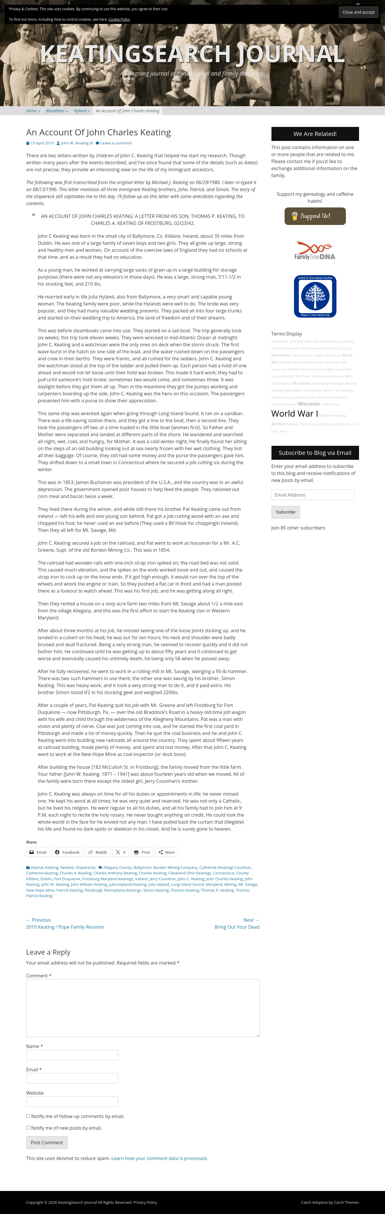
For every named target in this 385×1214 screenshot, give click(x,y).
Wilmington (279, 341)
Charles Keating (152, 873)
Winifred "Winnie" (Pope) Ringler (310, 369)
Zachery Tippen (305, 397)
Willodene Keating (333, 415)
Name (34, 1046)
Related (67, 867)
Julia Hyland (158, 884)
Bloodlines (57, 111)
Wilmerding (319, 383)
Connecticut (223, 873)
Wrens (287, 362)
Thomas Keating (185, 890)
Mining (230, 884)
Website (35, 1093)
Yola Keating (313, 390)
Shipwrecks (85, 867)
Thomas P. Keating (217, 890)
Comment (39, 975)
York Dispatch (281, 383)
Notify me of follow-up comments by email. (78, 1116)
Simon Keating (156, 890)
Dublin (46, 878)
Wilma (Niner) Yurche (308, 362)
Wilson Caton (334, 424)
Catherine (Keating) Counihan (225, 867)
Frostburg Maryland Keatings (107, 878)
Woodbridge (344, 390)
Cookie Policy (119, 19)
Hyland (82, 111)
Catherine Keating (42, 873)
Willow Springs (281, 397)
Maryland (213, 884)
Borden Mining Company (175, 867)
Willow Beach (293, 390)
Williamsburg (328, 341)
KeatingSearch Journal (193, 53)
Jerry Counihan (163, 878)
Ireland (141, 878)
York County (335, 376)
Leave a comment (116, 143)
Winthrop (318, 376)
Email (34, 1069)
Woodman (333, 355)
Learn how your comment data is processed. (159, 1158)
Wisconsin (309, 404)
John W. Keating (55, 884)
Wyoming (311, 341)
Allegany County (117, 867)
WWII (349, 376)
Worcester (301, 383)
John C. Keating (191, 878)
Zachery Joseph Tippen (308, 355)
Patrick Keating (69, 890)
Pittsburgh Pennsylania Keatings (113, 890)
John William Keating (89, 884)
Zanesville (296, 341)
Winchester (281, 355)
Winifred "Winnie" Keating (305, 424)
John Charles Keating (224, 878)
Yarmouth (332, 362)
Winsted (278, 424)
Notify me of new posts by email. (66, 1128)
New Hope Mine (40, 890)
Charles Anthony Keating (115, 873)
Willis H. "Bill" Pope (296, 376)
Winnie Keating (311, 348)
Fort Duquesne (67, 878)
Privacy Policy (145, 1202)
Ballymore (142, 867)
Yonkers (327, 404)
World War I (294, 413)
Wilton (284, 431)
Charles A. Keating (75, 873)
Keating (51, 867)
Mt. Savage (247, 884)
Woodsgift (336, 383)
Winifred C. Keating (337, 348)
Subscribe (286, 511)
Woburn (329, 390)
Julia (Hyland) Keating (128, 884)
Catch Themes (346, 1202)
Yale (337, 404)
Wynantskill (291, 348)
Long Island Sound (187, 884)
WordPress (325, 397)
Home (33, 111)
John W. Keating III (77, 143)
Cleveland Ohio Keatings (189, 873)
